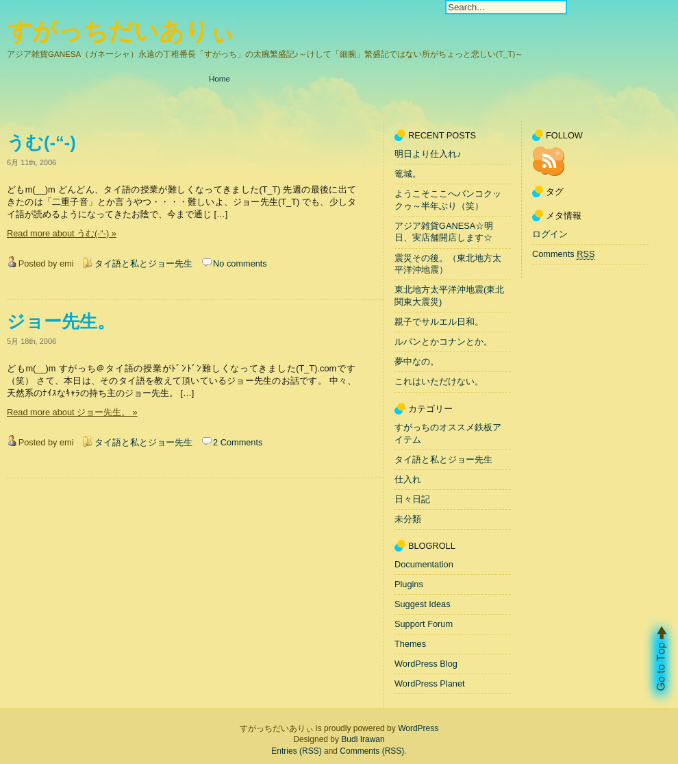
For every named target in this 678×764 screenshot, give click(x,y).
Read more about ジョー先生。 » (72, 412)
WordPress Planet (429, 683)
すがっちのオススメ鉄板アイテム (447, 433)
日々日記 (412, 499)
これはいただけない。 (439, 382)
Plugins (408, 584)
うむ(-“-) (41, 142)
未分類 (407, 519)
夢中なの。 (416, 362)
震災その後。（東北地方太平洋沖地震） (447, 264)
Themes (410, 644)
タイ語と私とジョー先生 (143, 263)
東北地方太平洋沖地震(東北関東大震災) (449, 296)
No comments (240, 263)
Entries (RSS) (296, 751)
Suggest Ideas (422, 604)
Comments (563, 254)
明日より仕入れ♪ (427, 154)
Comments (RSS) (372, 751)
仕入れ (407, 479)
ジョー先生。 (61, 321)
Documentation (423, 564)
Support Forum (423, 624)
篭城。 (407, 174)
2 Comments (237, 442)
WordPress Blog (425, 663)
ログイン (550, 234)
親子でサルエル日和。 (439, 322)
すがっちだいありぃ (121, 31)
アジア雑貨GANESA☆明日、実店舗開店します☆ (443, 232)
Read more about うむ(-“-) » (61, 233)
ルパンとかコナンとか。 (443, 341)
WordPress (418, 728)
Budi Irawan (362, 739)
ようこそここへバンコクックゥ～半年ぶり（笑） (447, 199)
